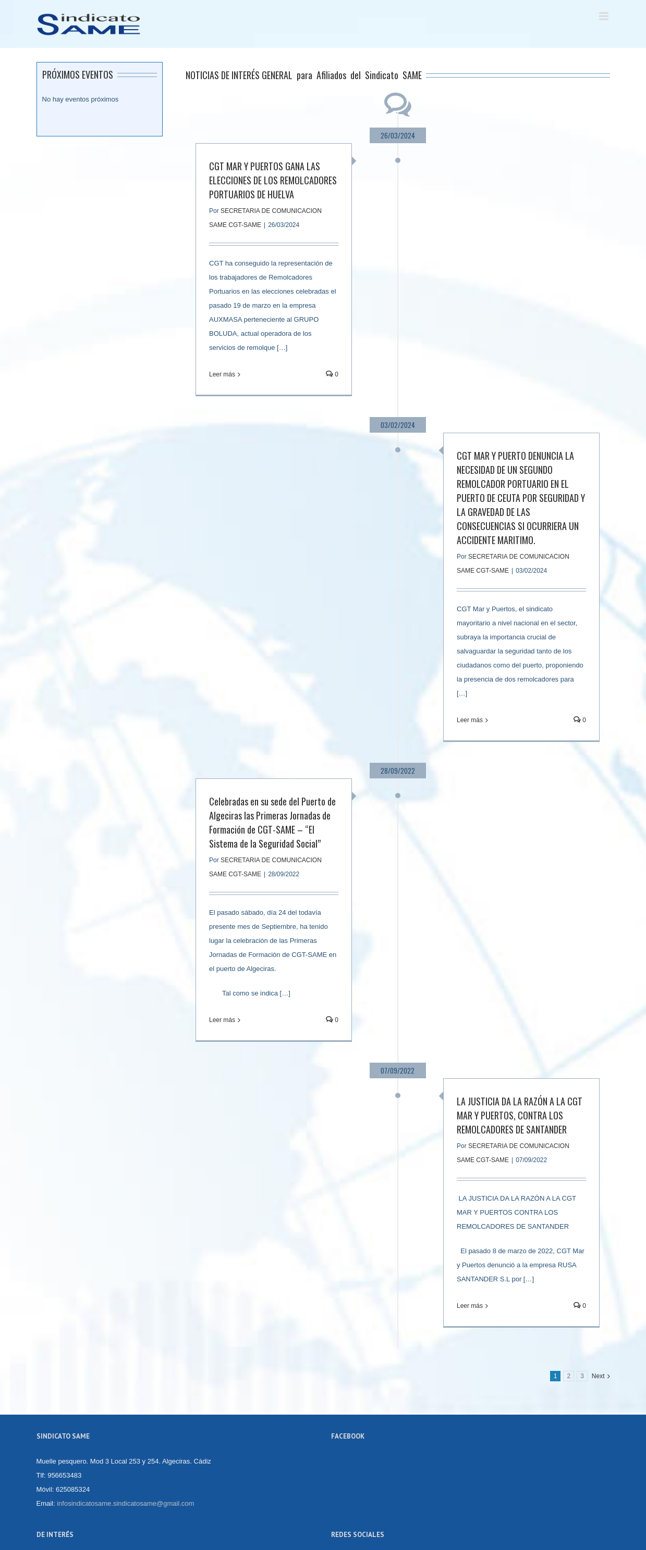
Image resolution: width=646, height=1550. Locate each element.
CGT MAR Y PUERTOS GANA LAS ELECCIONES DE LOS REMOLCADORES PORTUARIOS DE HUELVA (273, 180)
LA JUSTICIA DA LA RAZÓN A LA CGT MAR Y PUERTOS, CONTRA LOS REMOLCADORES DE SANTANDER (519, 1115)
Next (598, 1376)
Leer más (222, 374)
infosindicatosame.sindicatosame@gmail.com (125, 1503)
